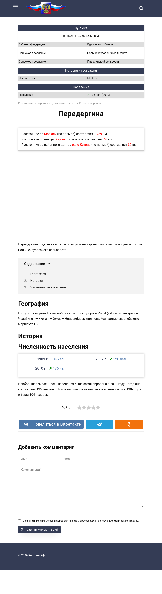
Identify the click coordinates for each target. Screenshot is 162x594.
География (38, 274)
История (36, 281)
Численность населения (48, 287)
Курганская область (63, 103)
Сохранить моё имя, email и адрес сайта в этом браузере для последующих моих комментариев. (81, 520)
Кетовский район (90, 103)
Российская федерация (33, 103)
